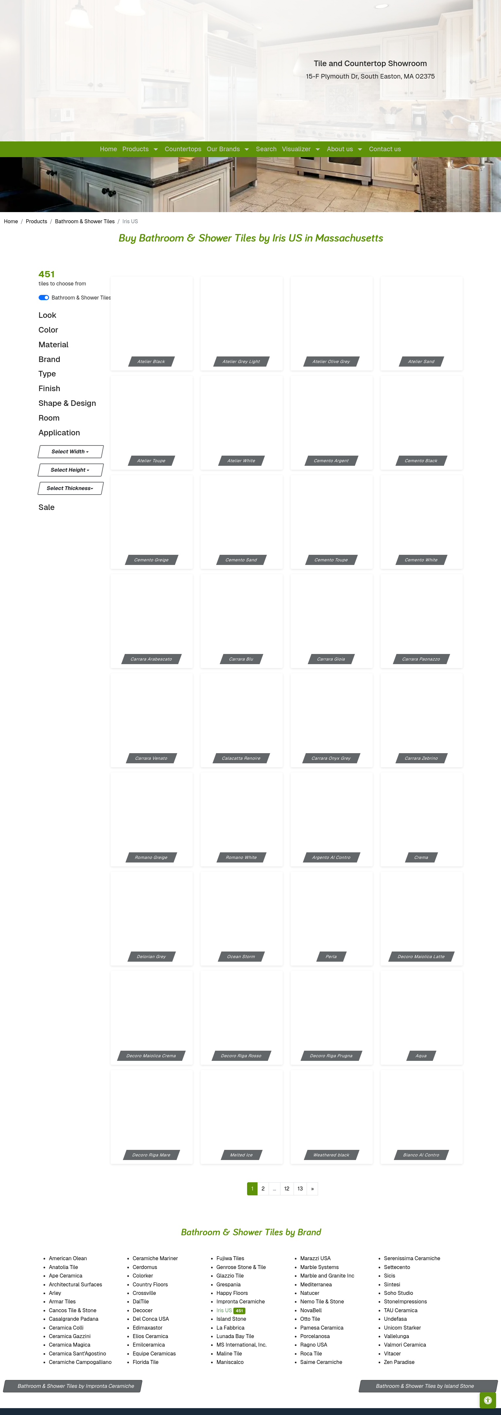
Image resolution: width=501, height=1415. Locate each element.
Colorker (150, 1275)
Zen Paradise (405, 1362)
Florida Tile (152, 1362)
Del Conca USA (158, 1318)
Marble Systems (327, 1267)
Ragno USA (321, 1344)
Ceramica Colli (72, 1327)
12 (287, 1188)
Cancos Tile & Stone (80, 1310)
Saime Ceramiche (328, 1362)
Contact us (385, 149)
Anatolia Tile (70, 1267)
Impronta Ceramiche (247, 1301)
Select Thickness (68, 488)
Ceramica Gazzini (77, 1336)
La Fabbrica (237, 1327)
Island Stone (238, 1318)
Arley (63, 1293)
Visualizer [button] (296, 149)
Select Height (68, 469)
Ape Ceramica (73, 1275)
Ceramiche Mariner (162, 1258)
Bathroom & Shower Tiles (85, 221)
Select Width (68, 451)
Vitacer (399, 1353)
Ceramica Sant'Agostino (84, 1353)
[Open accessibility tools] (488, 1400)
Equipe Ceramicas (161, 1353)
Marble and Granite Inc (334, 1275)
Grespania (235, 1284)
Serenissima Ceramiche (419, 1258)
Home (108, 149)
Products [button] (135, 149)
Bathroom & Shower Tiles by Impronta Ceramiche (76, 1386)
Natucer (317, 1293)
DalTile (149, 1301)
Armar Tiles (69, 1301)
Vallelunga (403, 1336)
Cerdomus (152, 1267)
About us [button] (340, 149)
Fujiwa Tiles (237, 1258)
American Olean (75, 1258)
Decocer (149, 1310)
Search (266, 149)
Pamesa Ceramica (329, 1327)
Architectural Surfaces (81, 1284)
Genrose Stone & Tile (249, 1267)
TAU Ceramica (408, 1310)
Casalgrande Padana (81, 1318)
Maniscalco (237, 1362)
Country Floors (158, 1284)
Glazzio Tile (238, 1275)
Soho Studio (406, 1293)
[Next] (312, 1188)
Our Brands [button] (223, 149)
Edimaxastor (154, 1327)
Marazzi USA (322, 1258)
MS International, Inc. (248, 1344)
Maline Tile (237, 1353)
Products (36, 221)
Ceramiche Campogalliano (86, 1362)
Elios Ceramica (158, 1336)
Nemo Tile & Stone (328, 1301)
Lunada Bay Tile (244, 1336)
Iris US (231, 1310)
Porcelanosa (322, 1336)
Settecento (403, 1267)
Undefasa (402, 1318)
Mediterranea (322, 1284)
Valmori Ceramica (412, 1344)
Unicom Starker (410, 1327)
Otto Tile (317, 1318)
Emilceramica (156, 1344)
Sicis (396, 1275)
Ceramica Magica (76, 1344)
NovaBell (318, 1310)
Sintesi (399, 1284)
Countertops (183, 149)
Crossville (151, 1293)
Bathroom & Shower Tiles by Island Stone (424, 1386)
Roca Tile (317, 1353)
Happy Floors (240, 1293)
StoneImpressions (411, 1301)
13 (300, 1188)
